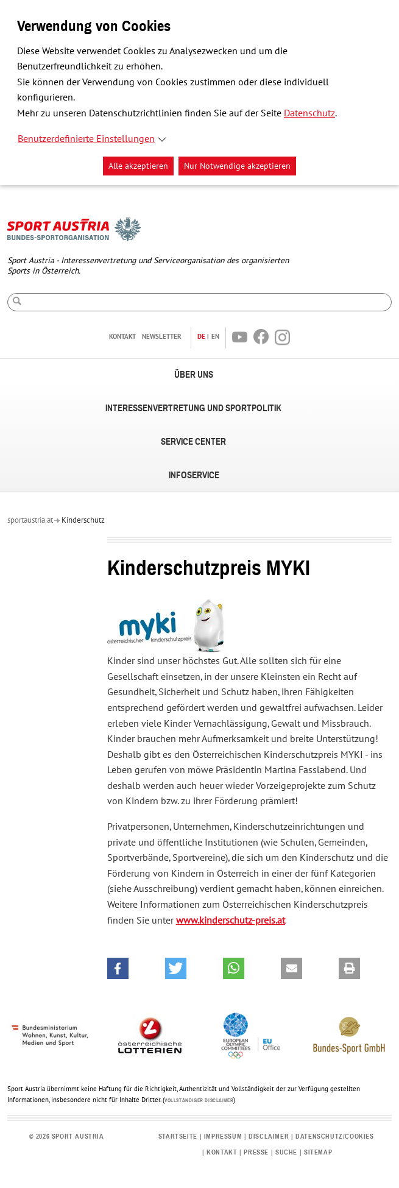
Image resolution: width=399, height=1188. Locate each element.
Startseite (177, 1136)
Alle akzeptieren (138, 166)
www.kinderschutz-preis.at (230, 920)
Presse (256, 1152)
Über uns (193, 375)
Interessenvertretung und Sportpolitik (193, 408)
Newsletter (162, 336)
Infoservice (194, 475)
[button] (118, 968)
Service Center (193, 442)
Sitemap (318, 1152)
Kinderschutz (83, 520)
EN (215, 336)
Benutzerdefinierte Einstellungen (86, 138)
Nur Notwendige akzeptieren (237, 166)
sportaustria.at (30, 520)
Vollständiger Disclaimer (198, 1100)
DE (201, 336)
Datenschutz (309, 113)
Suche (286, 1152)
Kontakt (122, 336)
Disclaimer (269, 1136)
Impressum (223, 1136)
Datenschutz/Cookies (334, 1136)
